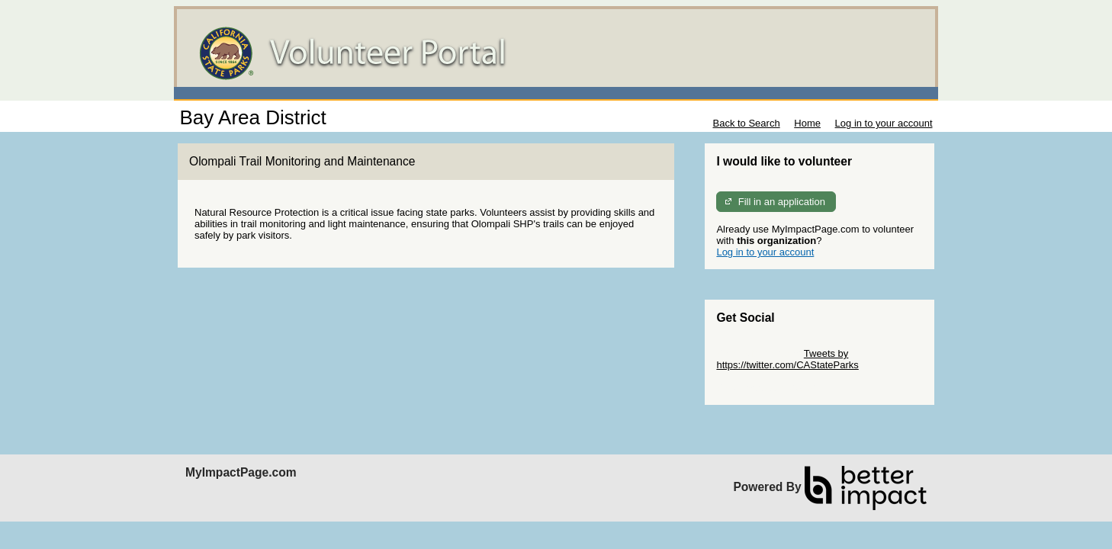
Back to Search (745, 123)
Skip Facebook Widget (765, 387)
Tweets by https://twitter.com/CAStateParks (787, 359)
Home (807, 123)
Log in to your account (884, 123)
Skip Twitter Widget (758, 353)
